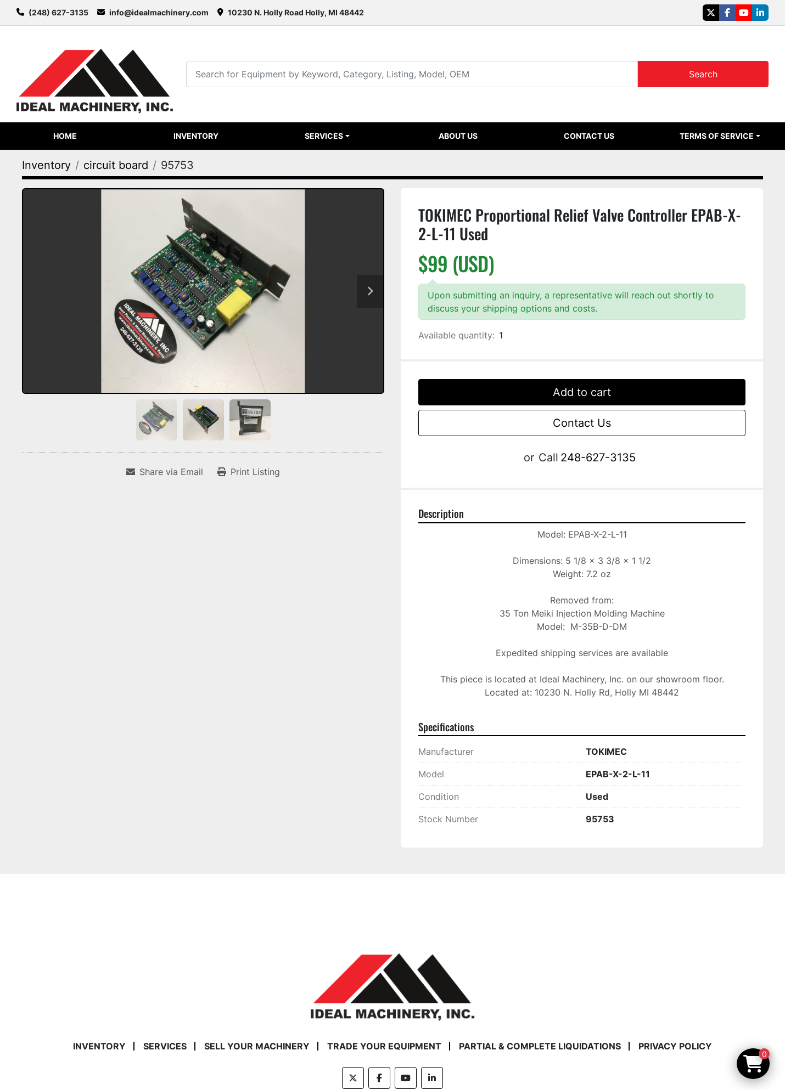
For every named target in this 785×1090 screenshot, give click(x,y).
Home (65, 135)
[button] (327, 136)
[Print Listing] (248, 471)
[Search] (411, 74)
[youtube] (744, 12)
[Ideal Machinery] (392, 979)
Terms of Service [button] (717, 135)
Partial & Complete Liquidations (540, 1046)
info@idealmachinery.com (159, 12)
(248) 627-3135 (58, 12)
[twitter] (711, 12)
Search (703, 74)
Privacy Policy (675, 1046)
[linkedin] (760, 12)
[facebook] (727, 12)
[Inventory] (46, 165)
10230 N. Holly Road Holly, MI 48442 (296, 12)
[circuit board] (115, 165)
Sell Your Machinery (257, 1046)
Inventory (195, 135)
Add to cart (582, 392)
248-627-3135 (598, 457)
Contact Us (589, 135)
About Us (458, 135)
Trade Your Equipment (384, 1046)
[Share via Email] (164, 471)
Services (324, 135)
